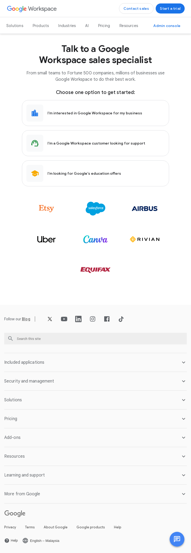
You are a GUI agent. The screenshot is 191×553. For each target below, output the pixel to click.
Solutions (14, 25)
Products (41, 25)
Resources (129, 25)
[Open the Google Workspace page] (32, 8)
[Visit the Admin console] (167, 26)
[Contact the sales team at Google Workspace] (136, 8)
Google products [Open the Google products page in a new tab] (91, 527)
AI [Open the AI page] (86, 25)
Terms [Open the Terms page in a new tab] (30, 527)
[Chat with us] (177, 539)
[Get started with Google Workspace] (170, 8)
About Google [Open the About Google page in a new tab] (56, 527)
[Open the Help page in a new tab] (11, 540)
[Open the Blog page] (26, 319)
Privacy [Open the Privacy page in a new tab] (10, 527)
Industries (67, 25)
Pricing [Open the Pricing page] (104, 25)
